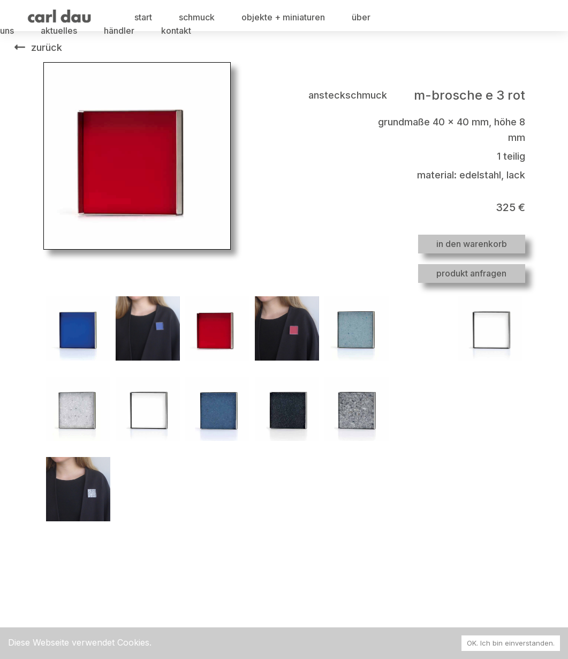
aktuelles (59, 30)
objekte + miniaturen (283, 17)
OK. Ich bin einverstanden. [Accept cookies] (511, 643)
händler (119, 30)
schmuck (197, 17)
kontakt (176, 30)
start (143, 17)
